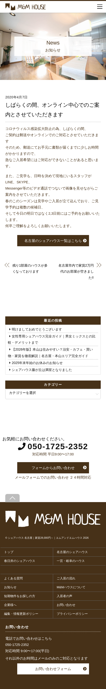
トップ (8, 552)
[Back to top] (12, 498)
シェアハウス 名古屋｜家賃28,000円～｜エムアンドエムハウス (45, 537)
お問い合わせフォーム (53, 669)
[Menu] (99, 7)
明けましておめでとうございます (37, 329)
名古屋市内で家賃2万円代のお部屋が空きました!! (76, 271)
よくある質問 (13, 578)
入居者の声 (64, 596)
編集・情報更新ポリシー (21, 614)
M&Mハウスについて (71, 587)
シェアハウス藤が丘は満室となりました (42, 370)
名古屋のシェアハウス (72, 552)
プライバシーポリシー (72, 614)
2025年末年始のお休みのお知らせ (37, 363)
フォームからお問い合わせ (53, 468)
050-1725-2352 (58, 446)
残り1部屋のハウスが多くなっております (30, 268)
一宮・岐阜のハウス (71, 561)
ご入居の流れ (66, 578)
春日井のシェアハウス (19, 561)
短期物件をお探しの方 (19, 596)
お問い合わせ (66, 605)
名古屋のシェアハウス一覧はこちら (53, 241)
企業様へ (10, 605)
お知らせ (10, 587)
